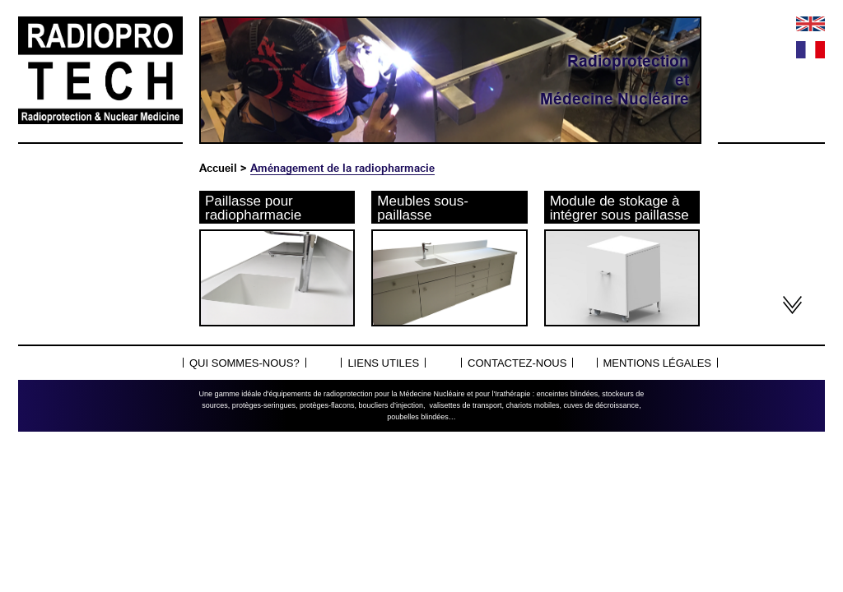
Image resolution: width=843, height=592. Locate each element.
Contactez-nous (517, 363)
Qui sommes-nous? (244, 363)
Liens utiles (383, 363)
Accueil (218, 167)
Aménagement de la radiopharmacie (342, 167)
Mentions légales (657, 363)
